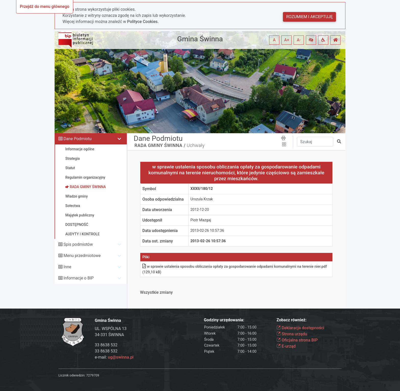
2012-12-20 (200, 209)
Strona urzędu (292, 334)
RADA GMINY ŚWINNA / (159, 145)
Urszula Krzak (202, 199)
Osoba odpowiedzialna (163, 199)
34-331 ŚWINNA (109, 334)
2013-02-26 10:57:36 (207, 230)
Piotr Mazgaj (201, 220)
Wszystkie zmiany (156, 292)
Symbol (149, 188)
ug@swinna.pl (120, 357)
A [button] (274, 40)
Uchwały (196, 145)
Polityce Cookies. (143, 21)
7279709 (92, 375)
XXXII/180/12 (202, 189)
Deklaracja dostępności (300, 327)
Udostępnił (152, 220)
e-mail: (114, 357)
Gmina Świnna (200, 39)
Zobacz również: (292, 319)
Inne (67, 266)
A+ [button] (286, 40)
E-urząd (286, 346)
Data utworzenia (157, 209)
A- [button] (299, 40)
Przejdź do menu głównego (44, 6)
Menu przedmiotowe (82, 255)
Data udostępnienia (160, 230)
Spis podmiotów (78, 244)
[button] (311, 40)
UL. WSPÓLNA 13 (111, 328)
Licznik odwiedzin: (71, 375)
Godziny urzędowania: (224, 319)
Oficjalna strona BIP (297, 340)
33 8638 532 (106, 345)
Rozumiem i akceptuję (309, 16)
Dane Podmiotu (78, 138)
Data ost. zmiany (157, 241)
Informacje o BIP (79, 278)
